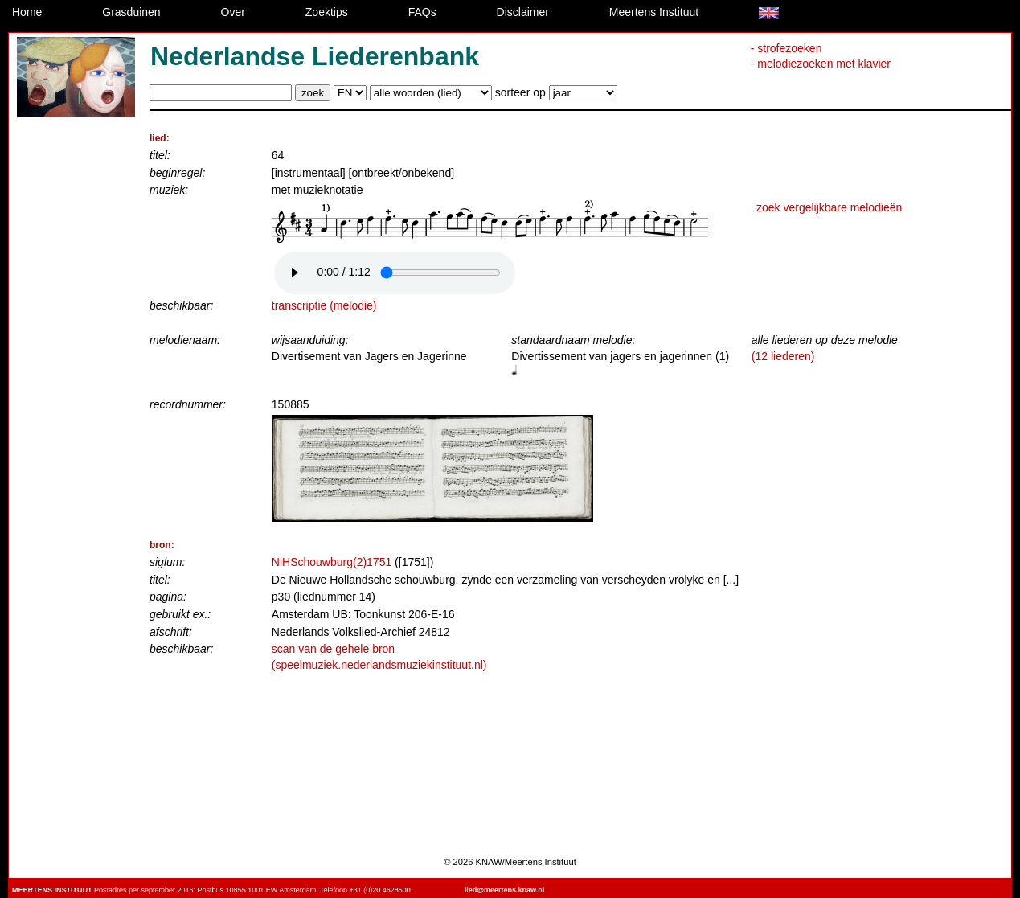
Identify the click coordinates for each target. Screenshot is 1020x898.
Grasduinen (131, 12)
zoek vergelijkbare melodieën (829, 207)
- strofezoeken (786, 48)
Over (233, 12)
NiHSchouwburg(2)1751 (331, 562)
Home (27, 12)
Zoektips (326, 12)
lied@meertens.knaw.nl (504, 890)
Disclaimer (523, 12)
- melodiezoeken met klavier (821, 63)
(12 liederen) (783, 356)
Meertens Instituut (653, 12)
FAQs (422, 12)
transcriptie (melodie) (324, 305)
